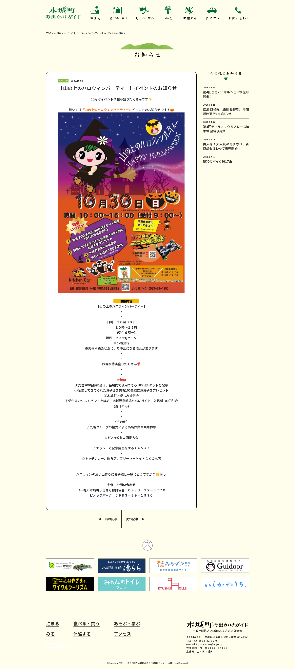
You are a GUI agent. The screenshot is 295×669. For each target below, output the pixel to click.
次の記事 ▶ (135, 519)
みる (50, 634)
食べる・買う (86, 623)
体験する (82, 634)
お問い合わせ (59, 645)
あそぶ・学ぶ (127, 623)
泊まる (52, 623)
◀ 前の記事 (107, 519)
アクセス (122, 634)
